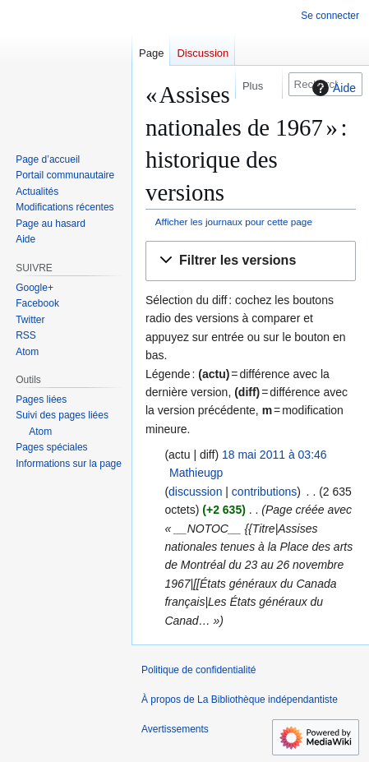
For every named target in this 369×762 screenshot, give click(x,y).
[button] (250, 261)
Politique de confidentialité (198, 670)
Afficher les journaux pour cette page (233, 221)
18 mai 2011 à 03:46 (274, 454)
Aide (332, 88)
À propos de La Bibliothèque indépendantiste (239, 699)
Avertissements (175, 729)
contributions (264, 491)
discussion (195, 491)
